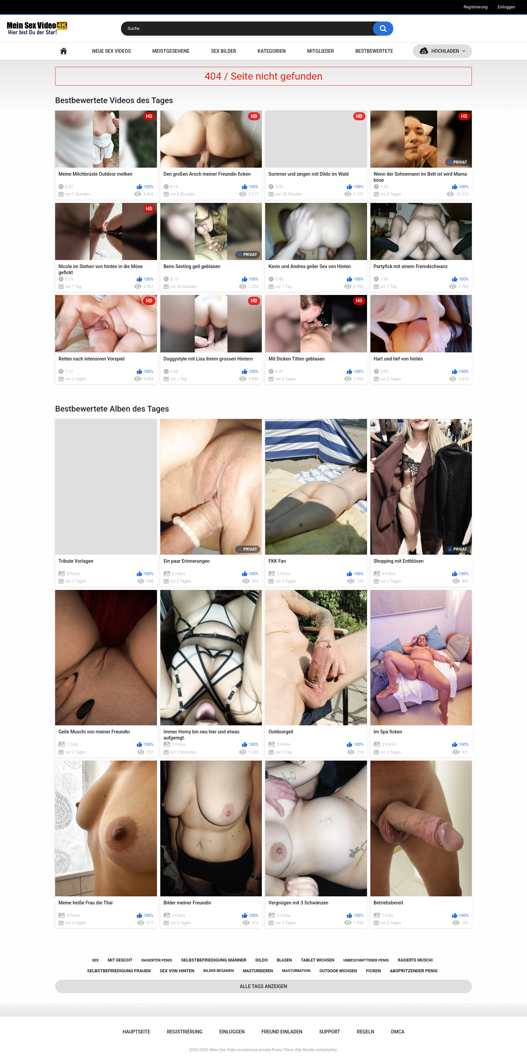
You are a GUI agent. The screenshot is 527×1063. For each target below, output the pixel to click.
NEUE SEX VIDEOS (111, 51)
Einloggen (506, 7)
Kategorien (272, 51)
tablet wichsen (317, 960)
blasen (284, 960)
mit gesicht (120, 960)
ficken (373, 970)
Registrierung (475, 7)
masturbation (296, 971)
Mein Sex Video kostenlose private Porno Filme (251, 1050)
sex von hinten (177, 970)
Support (329, 1031)
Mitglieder (320, 51)
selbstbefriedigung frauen (119, 970)
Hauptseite (63, 51)
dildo (261, 960)
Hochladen (445, 51)
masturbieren (258, 971)
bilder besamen (218, 971)
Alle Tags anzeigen (263, 986)
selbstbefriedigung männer (213, 960)
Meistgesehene (170, 51)
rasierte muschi (415, 960)
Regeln (365, 1031)
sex (95, 960)
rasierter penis (156, 960)
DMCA (398, 1031)
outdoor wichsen (338, 971)
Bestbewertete (374, 51)
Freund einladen (281, 1031)
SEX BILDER (223, 51)
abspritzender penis (414, 970)
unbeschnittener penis (366, 960)
